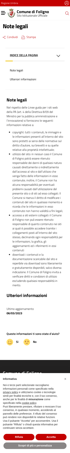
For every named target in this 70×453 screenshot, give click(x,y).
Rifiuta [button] (19, 437)
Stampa (28, 37)
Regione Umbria (9, 3)
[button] (65, 379)
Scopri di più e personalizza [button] (35, 445)
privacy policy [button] (10, 392)
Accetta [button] (51, 437)
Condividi (10, 37)
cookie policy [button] (29, 402)
